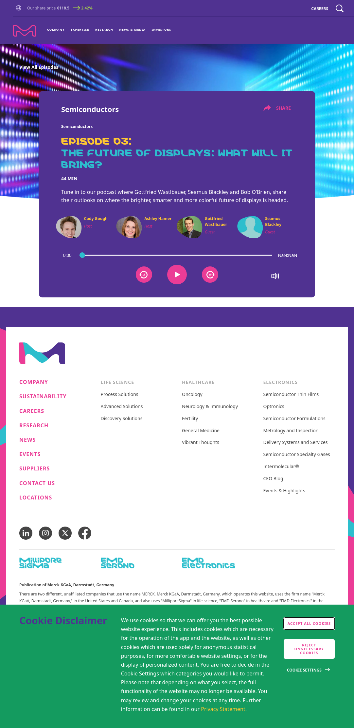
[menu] (109, 30)
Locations (35, 498)
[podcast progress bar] (176, 255)
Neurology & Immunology (210, 406)
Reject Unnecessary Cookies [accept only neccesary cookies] (309, 648)
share (277, 108)
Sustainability (43, 396)
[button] (20, 8)
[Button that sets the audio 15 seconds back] (144, 274)
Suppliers (34, 469)
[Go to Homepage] (20, 8)
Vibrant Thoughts (200, 442)
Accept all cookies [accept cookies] (309, 623)
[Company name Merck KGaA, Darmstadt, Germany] (24, 31)
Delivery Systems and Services (295, 442)
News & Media (132, 29)
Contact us (37, 483)
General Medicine (201, 431)
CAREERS (319, 8)
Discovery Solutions (122, 418)
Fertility (190, 418)
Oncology (192, 394)
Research (104, 29)
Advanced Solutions (122, 406)
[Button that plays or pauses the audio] (177, 274)
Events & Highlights (284, 491)
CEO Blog (273, 479)
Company (55, 29)
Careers (31, 411)
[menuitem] (57, 30)
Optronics (273, 406)
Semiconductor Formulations (294, 418)
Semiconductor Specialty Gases (296, 454)
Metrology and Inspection (291, 431)
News (27, 440)
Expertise (80, 29)
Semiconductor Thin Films (291, 394)
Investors (161, 29)
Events (30, 454)
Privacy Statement (223, 709)
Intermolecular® (281, 466)
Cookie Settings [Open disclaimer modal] (304, 670)
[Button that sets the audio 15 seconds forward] (210, 274)
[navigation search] (340, 8)
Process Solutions (119, 394)
